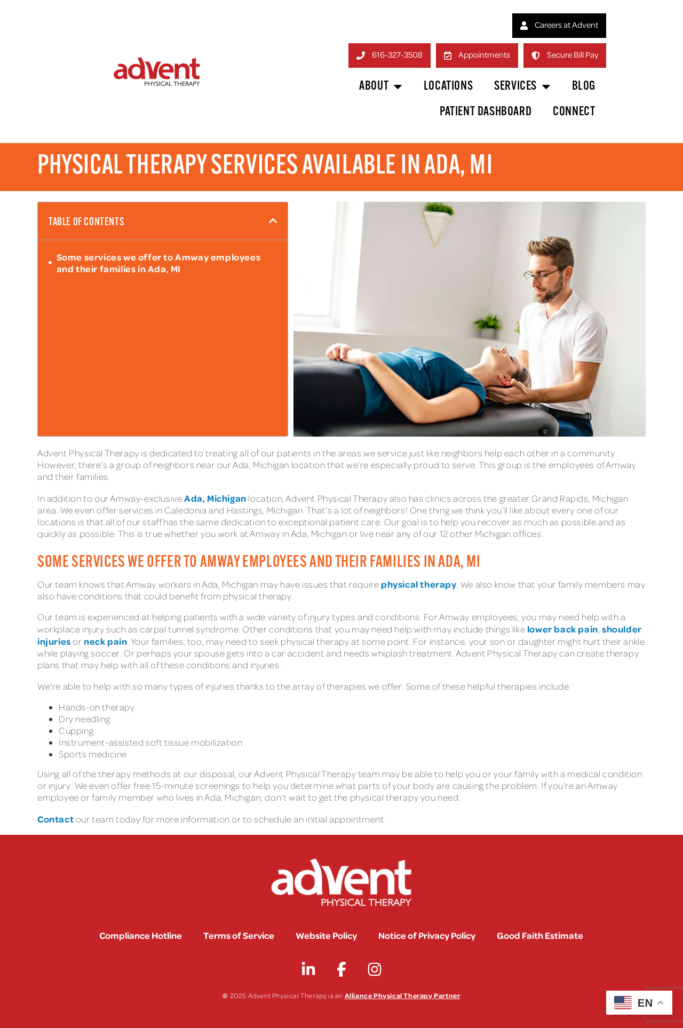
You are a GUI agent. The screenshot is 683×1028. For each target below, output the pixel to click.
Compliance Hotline (140, 935)
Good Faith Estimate (540, 935)
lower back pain (562, 629)
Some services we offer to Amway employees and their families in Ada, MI (159, 262)
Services (522, 86)
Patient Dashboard (485, 112)
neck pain (105, 641)
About (380, 86)
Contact (55, 819)
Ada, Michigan (215, 498)
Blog (583, 86)
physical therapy (417, 584)
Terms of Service (238, 935)
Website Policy (326, 935)
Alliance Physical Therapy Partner (402, 995)
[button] (273, 221)
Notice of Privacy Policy (426, 935)
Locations (448, 86)
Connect (574, 112)
